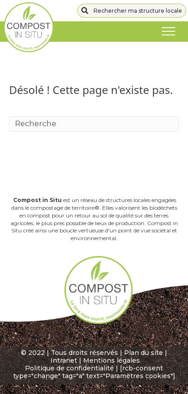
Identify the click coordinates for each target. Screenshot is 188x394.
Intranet (63, 360)
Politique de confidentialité (69, 368)
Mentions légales (111, 360)
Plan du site (143, 353)
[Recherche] (94, 124)
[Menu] (168, 31)
